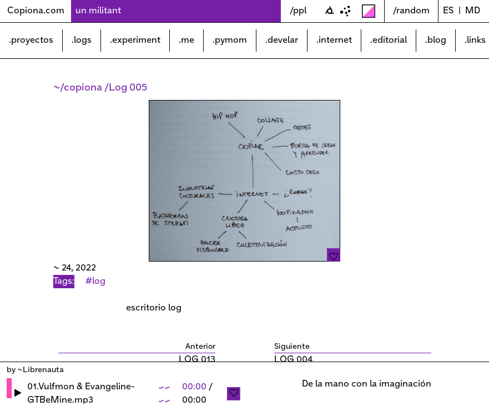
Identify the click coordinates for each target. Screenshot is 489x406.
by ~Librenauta (35, 370)
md (472, 11)
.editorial (388, 40)
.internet (334, 40)
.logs (82, 40)
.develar (281, 40)
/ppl (298, 11)
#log (95, 281)
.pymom (230, 40)
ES (448, 11)
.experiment (135, 40)
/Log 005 (125, 88)
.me (186, 40)
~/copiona (78, 88)
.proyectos (31, 40)
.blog (435, 40)
